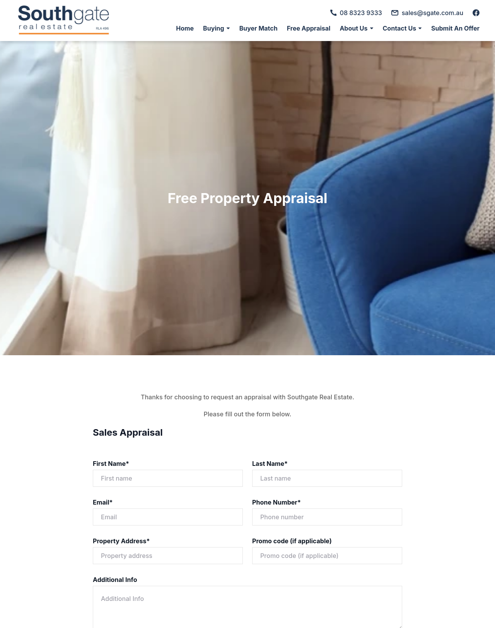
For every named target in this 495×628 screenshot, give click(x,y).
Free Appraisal (309, 28)
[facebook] (476, 12)
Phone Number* (276, 502)
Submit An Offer (455, 28)
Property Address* (121, 541)
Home (185, 28)
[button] (216, 28)
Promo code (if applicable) (292, 541)
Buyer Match (258, 28)
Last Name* (270, 463)
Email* (103, 502)
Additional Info (115, 580)
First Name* (111, 463)
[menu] (325, 28)
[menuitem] (184, 28)
